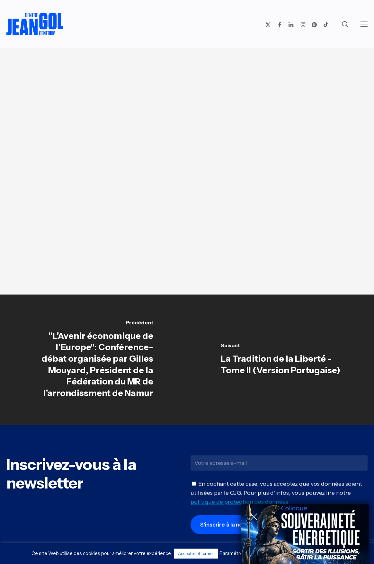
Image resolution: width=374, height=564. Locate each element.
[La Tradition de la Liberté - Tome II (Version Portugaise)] (280, 360)
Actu (184, 75)
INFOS (238, 189)
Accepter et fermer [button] (196, 553)
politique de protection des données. (240, 504)
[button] (364, 24)
